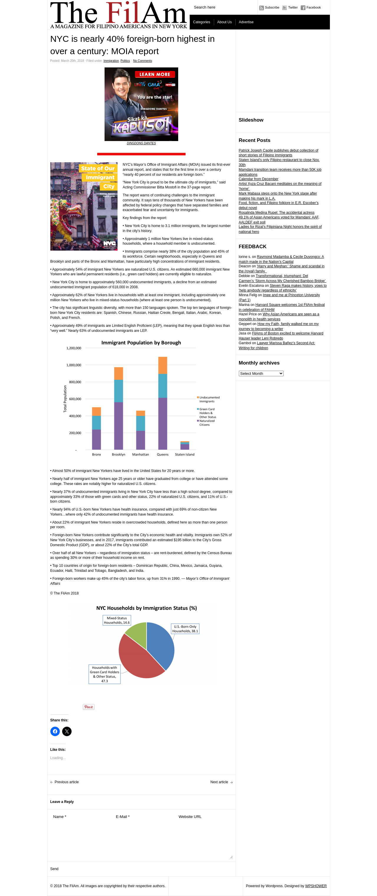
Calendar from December (259, 179)
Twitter (292, 7)
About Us (224, 22)
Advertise (246, 22)
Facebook (314, 7)
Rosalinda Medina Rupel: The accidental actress (277, 213)
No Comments (142, 60)
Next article (219, 782)
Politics (125, 60)
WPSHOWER (316, 886)
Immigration (111, 60)
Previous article (67, 782)
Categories (201, 22)
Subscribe (272, 7)
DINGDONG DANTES (141, 143)
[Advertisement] (283, 71)
